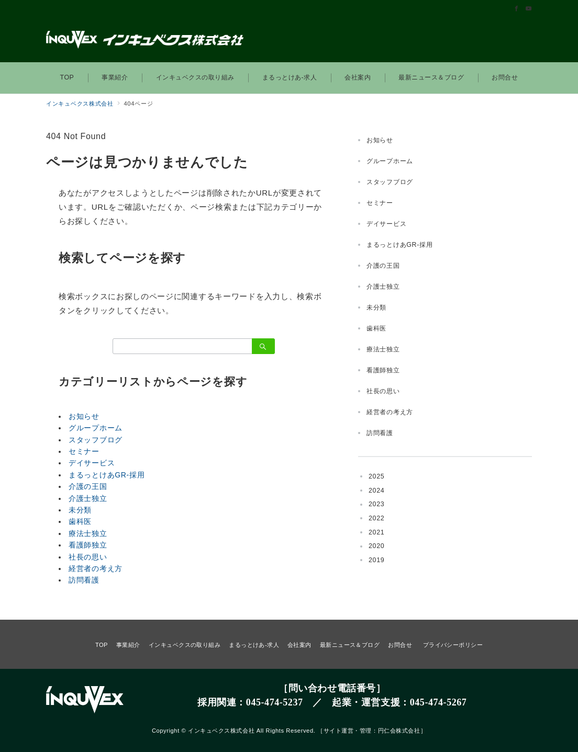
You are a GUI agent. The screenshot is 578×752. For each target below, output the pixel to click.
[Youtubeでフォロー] (529, 9)
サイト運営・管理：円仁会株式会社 (372, 730)
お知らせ (84, 416)
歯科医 (80, 521)
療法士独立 (88, 533)
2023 (376, 504)
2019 (376, 560)
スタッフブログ (96, 440)
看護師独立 (88, 545)
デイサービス (92, 463)
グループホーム (96, 428)
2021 (376, 532)
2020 (376, 546)
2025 (376, 476)
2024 (376, 490)
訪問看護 (84, 580)
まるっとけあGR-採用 (106, 475)
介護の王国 (88, 486)
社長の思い (88, 557)
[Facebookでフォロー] (517, 9)
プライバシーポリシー (453, 645)
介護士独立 (88, 498)
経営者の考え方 (96, 568)
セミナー (84, 451)
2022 (376, 518)
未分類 (80, 510)
